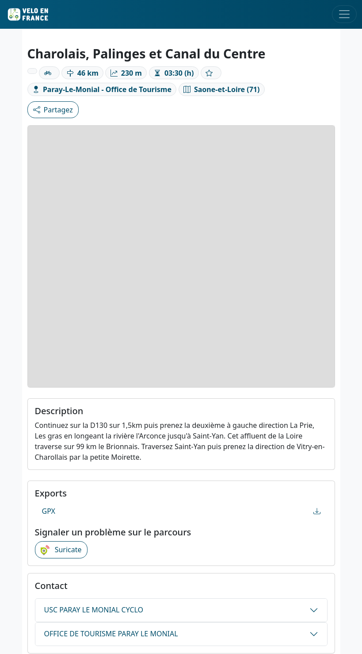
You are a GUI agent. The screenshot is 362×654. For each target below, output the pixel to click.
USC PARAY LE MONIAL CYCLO (94, 610)
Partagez (53, 110)
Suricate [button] (61, 550)
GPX (181, 511)
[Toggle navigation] (344, 14)
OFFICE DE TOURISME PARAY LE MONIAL (111, 634)
